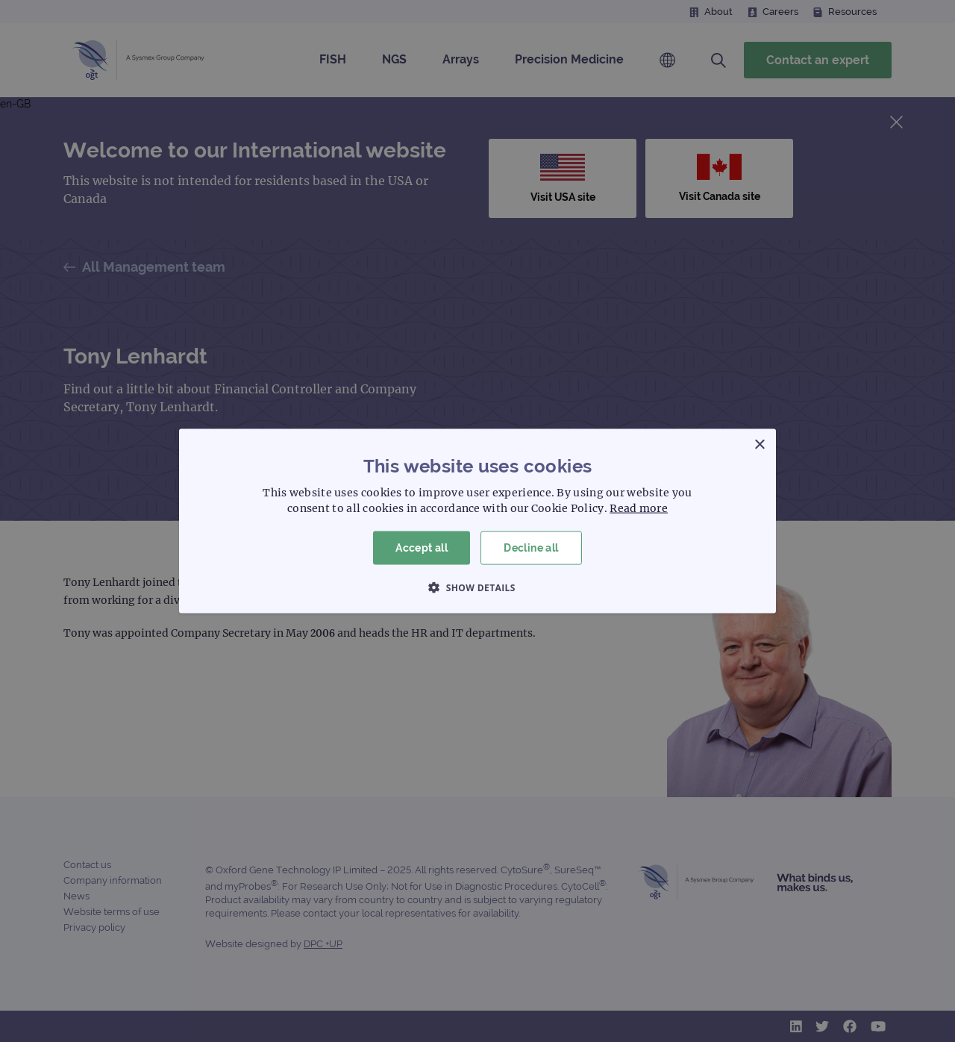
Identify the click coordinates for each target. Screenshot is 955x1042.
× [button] (759, 445)
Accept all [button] (421, 548)
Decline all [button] (531, 548)
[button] (477, 586)
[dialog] (477, 521)
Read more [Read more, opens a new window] (639, 508)
